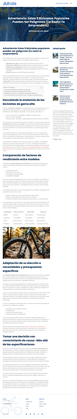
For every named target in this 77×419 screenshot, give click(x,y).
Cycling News (29, 401)
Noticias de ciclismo (62, 3)
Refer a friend (42, 404)
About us (41, 401)
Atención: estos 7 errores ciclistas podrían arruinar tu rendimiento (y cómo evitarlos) (66, 99)
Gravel (27, 404)
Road (27, 406)
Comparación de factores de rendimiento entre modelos (18, 91)
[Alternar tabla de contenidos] (40, 87)
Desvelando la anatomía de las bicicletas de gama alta (17, 89)
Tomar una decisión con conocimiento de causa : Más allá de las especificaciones (23, 95)
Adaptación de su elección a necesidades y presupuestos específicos (21, 93)
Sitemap (41, 406)
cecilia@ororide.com (7, 403)
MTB (27, 408)
